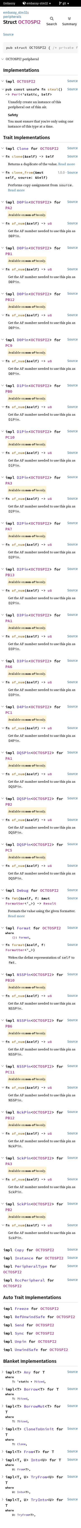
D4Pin (22, 706)
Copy (19, 1249)
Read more (66, 164)
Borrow (31, 1389)
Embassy (9, 3)
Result (49, 903)
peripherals (12, 17)
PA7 (8, 529)
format (18, 945)
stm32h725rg (13, 10)
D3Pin (22, 615)
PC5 (8, 850)
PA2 (8, 207)
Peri (16, 94)
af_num (18, 223)
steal (53, 89)
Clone (22, 148)
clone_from (22, 172)
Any (27, 1372)
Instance (24, 1258)
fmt (15, 898)
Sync (19, 1333)
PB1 (8, 253)
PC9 (8, 345)
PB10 (10, 980)
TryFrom (39, 1477)
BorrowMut (34, 1406)
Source (8, 34)
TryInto (39, 1499)
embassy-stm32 (36, 3)
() (13, 937)
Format (24, 928)
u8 (50, 223)
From (28, 1451)
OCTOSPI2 (26, 81)
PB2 (8, 804)
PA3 (8, 483)
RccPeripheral (30, 1280)
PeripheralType (31, 1266)
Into (35, 1459)
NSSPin (24, 974)
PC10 (10, 437)
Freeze (22, 1308)
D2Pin (22, 477)
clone (17, 156)
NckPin (24, 1112)
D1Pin (22, 385)
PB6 (8, 1026)
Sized (40, 1381)
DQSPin (24, 752)
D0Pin (22, 202)
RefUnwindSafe (30, 1316)
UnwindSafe (26, 1349)
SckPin (24, 1158)
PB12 (10, 299)
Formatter (14, 903)
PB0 (8, 391)
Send (19, 1325)
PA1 (8, 620)
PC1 (8, 712)
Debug (22, 890)
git (63, 3)
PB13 (10, 574)
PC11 (10, 1072)
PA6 (8, 666)
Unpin (20, 1341)
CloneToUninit (39, 1429)
